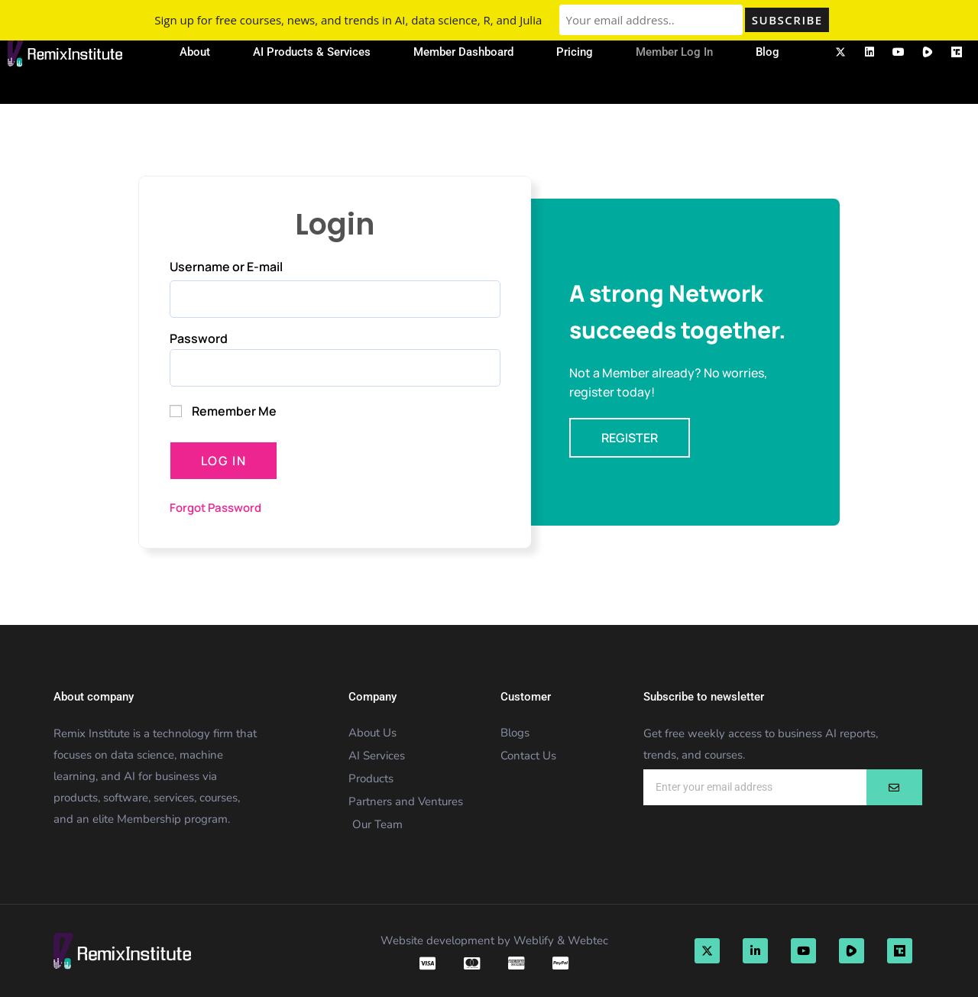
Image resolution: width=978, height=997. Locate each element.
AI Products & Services (312, 52)
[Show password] (488, 368)
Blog (767, 52)
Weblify (533, 940)
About (195, 52)
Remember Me (223, 411)
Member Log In (674, 52)
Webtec (588, 940)
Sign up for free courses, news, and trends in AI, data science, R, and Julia (348, 20)
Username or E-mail (226, 266)
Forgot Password (215, 508)
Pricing (574, 52)
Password (199, 338)
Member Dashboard (463, 52)
